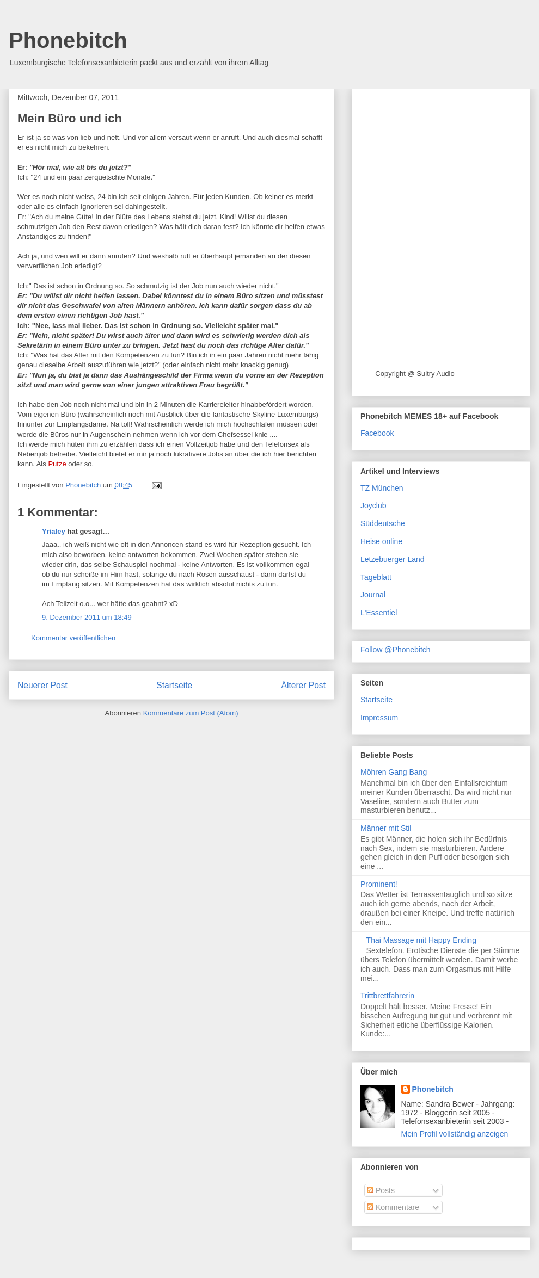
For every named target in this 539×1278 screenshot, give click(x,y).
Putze (57, 464)
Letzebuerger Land (392, 559)
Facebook (377, 433)
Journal (372, 594)
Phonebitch (68, 40)
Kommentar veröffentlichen (73, 638)
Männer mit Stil (385, 828)
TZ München (381, 488)
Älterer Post (303, 685)
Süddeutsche (382, 523)
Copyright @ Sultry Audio (414, 373)
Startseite (174, 685)
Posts (381, 1190)
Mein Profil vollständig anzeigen (455, 1133)
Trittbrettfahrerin (387, 995)
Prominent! (378, 884)
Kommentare (393, 1207)
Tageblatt (375, 577)
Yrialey (53, 531)
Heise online (381, 541)
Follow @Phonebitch (395, 649)
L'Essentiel (378, 612)
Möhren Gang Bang (393, 772)
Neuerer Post (42, 685)
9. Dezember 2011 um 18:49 (87, 617)
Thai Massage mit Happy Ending (421, 940)
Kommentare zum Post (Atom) (190, 713)
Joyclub (373, 505)
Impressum (379, 717)
